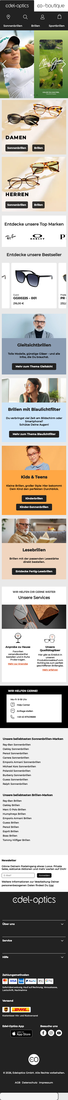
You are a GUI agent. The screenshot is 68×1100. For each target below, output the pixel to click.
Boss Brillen (10, 835)
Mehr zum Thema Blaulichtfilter (34, 434)
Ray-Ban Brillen (12, 800)
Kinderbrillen (34, 498)
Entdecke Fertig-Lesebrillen (34, 571)
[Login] (42, 17)
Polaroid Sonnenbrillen (16, 770)
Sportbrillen (57, 25)
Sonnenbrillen (12, 25)
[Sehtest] (8, 17)
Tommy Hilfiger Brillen (16, 840)
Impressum (46, 1082)
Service (33, 940)
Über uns (33, 924)
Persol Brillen (11, 826)
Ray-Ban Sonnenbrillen (17, 744)
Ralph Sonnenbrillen (15, 783)
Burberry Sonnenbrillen (17, 775)
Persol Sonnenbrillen (15, 753)
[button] (17, 5)
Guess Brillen (11, 822)
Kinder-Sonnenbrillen (34, 507)
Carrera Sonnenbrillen (16, 757)
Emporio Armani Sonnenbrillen (22, 762)
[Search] (25, 17)
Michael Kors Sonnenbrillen (19, 766)
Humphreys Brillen (14, 813)
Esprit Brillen (10, 831)
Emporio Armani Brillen (17, 818)
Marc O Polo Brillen (14, 809)
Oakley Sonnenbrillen (16, 749)
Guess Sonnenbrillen (15, 779)
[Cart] (59, 17)
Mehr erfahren (50, 669)
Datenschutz (29, 1082)
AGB (17, 1082)
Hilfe (33, 957)
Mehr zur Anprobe (18, 663)
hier (51, 885)
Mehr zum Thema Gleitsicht (34, 366)
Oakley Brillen (11, 805)
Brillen (35, 25)
